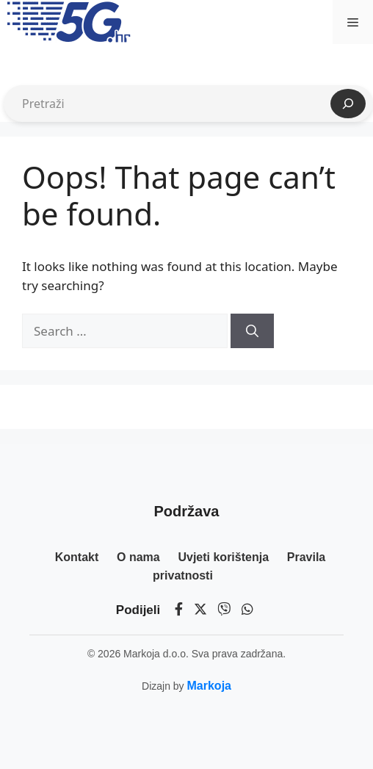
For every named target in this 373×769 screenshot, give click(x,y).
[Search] (252, 331)
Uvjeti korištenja (223, 557)
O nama (138, 557)
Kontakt (77, 557)
